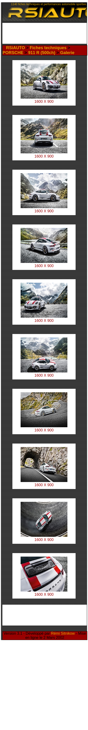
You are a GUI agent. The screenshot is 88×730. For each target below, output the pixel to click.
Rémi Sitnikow (63, 633)
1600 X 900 (44, 156)
